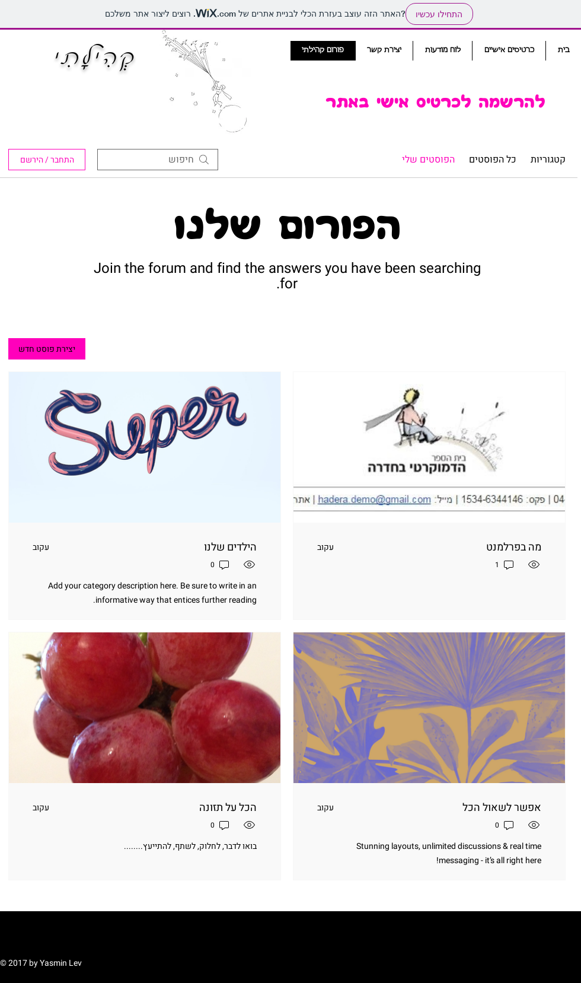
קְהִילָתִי (95, 58)
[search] (157, 159)
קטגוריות (548, 159)
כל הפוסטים (492, 159)
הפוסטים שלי (428, 159)
